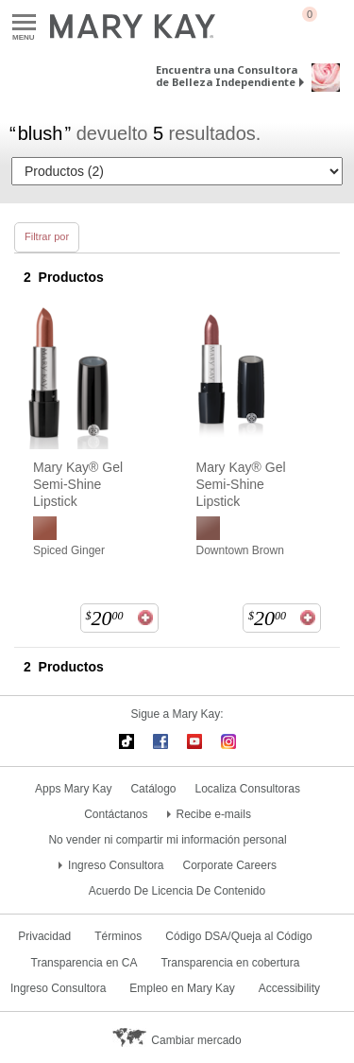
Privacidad (44, 936)
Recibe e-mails (214, 814)
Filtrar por (47, 236)
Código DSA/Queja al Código (238, 936)
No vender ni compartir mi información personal (167, 839)
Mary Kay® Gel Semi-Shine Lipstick (78, 484)
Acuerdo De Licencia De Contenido (177, 890)
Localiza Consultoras (247, 788)
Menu (24, 23)
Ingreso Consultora (115, 865)
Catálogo (153, 788)
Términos (118, 936)
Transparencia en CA (84, 962)
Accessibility (289, 988)
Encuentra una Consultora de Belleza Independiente (226, 75)
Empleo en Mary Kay (181, 988)
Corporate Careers (230, 865)
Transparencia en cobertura (229, 962)
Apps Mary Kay (73, 788)
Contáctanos (115, 814)
